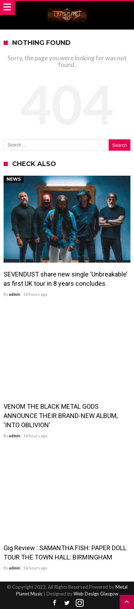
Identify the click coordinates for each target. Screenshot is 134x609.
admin (14, 294)
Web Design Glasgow (96, 594)
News (13, 179)
